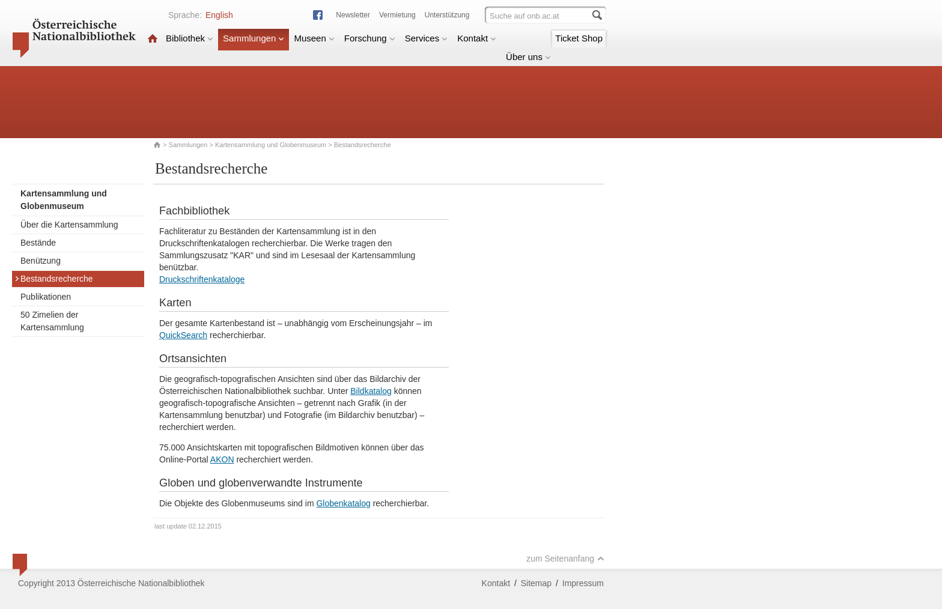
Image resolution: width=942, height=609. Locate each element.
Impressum (583, 583)
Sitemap (536, 583)
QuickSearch (183, 335)
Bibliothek (189, 38)
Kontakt (476, 38)
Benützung (40, 260)
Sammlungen (253, 38)
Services (426, 38)
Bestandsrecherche (53, 278)
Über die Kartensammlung (69, 224)
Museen (314, 38)
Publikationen (45, 296)
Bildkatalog (371, 391)
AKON (222, 459)
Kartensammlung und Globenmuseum (270, 144)
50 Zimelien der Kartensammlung (52, 321)
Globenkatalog (343, 503)
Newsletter (353, 15)
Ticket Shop (579, 38)
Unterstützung (447, 15)
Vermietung (397, 15)
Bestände (38, 242)
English (219, 15)
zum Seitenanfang (565, 558)
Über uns (528, 57)
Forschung (369, 38)
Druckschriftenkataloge (202, 279)
